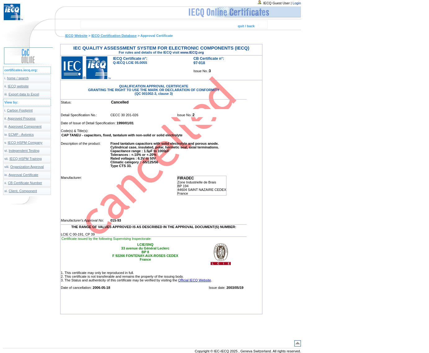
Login (297, 3)
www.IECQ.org (192, 52)
